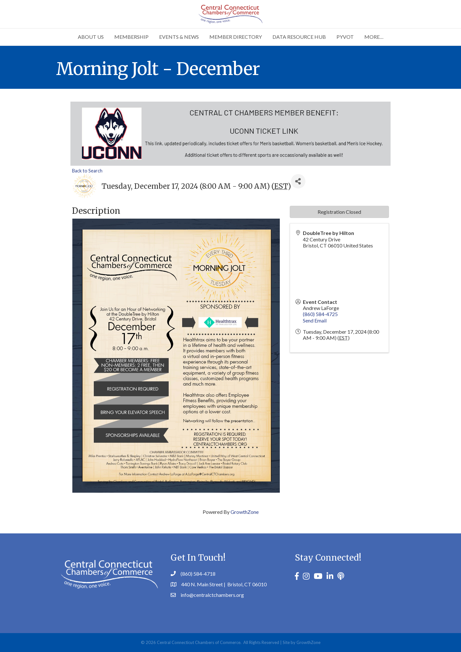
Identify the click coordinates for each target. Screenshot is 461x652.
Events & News (179, 37)
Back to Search (87, 170)
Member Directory (235, 37)
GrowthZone (244, 512)
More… (374, 37)
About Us (91, 37)
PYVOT (345, 37)
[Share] (298, 181)
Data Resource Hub (299, 37)
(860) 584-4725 (320, 314)
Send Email (315, 320)
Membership (131, 37)
